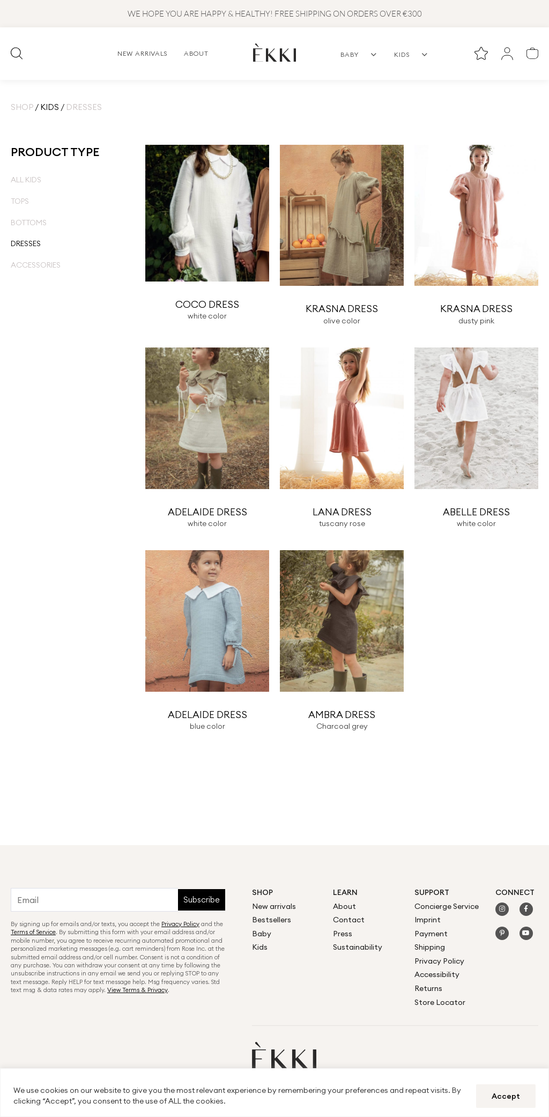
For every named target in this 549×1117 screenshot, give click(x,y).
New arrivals (274, 906)
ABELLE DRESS (476, 512)
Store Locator (439, 1002)
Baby (261, 933)
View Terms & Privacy (137, 990)
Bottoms (29, 222)
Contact (349, 919)
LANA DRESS (342, 512)
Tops (20, 201)
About (344, 906)
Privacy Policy (180, 924)
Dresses (26, 243)
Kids (49, 107)
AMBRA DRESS (341, 714)
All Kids (26, 179)
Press (342, 933)
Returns (428, 988)
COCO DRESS (207, 304)
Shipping (429, 947)
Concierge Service (446, 906)
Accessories (36, 265)
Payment (431, 933)
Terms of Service (33, 932)
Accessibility (436, 974)
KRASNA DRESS (342, 308)
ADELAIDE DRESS (207, 512)
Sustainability (357, 947)
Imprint (427, 919)
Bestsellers (271, 919)
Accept (506, 1096)
